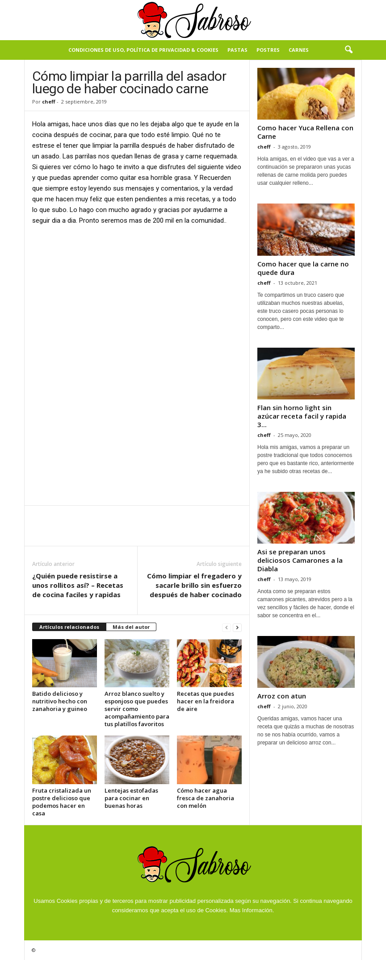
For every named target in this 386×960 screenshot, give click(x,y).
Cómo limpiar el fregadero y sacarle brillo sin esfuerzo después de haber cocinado (194, 585)
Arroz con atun (281, 695)
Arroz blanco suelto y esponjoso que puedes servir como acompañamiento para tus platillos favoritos (137, 709)
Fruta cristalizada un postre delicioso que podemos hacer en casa (61, 801)
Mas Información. (252, 910)
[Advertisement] (137, 299)
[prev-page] (226, 627)
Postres (268, 49)
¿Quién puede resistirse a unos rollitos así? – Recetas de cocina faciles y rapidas (77, 585)
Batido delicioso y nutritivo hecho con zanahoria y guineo (59, 701)
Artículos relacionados (69, 626)
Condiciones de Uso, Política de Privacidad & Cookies (143, 49)
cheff (48, 101)
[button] (348, 50)
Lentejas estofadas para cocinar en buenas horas (131, 798)
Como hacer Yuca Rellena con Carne (305, 132)
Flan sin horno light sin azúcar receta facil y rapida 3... (301, 416)
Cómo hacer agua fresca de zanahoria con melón (205, 798)
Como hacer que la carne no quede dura (303, 268)
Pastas (237, 49)
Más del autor (131, 626)
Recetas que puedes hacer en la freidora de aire (205, 701)
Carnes (299, 49)
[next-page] (237, 627)
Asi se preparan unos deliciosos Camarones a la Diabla (300, 560)
